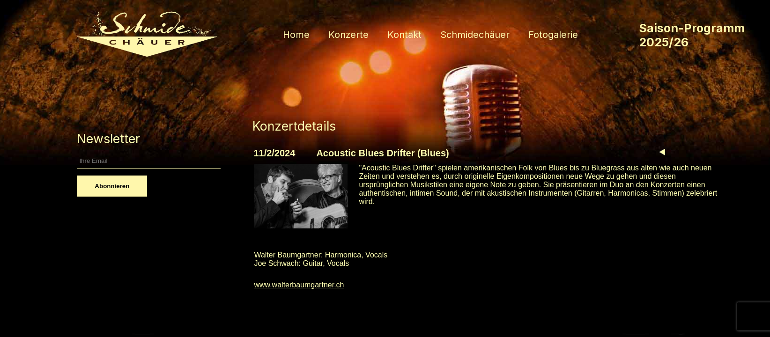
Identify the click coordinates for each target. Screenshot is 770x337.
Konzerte (348, 34)
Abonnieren (112, 186)
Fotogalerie (553, 34)
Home (296, 34)
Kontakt (404, 34)
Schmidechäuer (475, 34)
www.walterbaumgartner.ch (299, 285)
